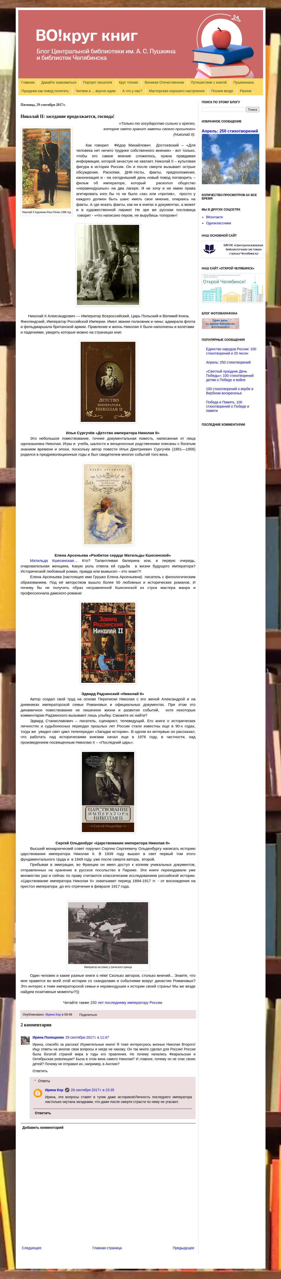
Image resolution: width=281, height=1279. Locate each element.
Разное (246, 91)
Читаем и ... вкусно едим (96, 91)
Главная (27, 82)
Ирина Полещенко (48, 1037)
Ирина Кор (53, 1014)
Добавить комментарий (42, 1128)
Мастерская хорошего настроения (177, 91)
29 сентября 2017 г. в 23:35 (92, 1090)
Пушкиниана (244, 82)
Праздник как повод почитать (45, 91)
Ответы (44, 1081)
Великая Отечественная (164, 82)
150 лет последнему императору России (126, 1002)
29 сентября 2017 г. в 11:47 (87, 1037)
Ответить (40, 1071)
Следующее (31, 1248)
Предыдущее (183, 1248)
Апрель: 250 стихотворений (230, 131)
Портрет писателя (97, 82)
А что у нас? (132, 91)
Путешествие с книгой (209, 82)
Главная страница (107, 1248)
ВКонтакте (214, 217)
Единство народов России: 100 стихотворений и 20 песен (231, 351)
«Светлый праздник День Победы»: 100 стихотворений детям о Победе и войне (230, 375)
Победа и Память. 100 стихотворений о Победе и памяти (227, 406)
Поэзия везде (222, 91)
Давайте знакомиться (58, 82)
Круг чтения (128, 82)
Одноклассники (218, 223)
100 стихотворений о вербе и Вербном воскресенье (229, 391)
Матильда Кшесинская (52, 560)
